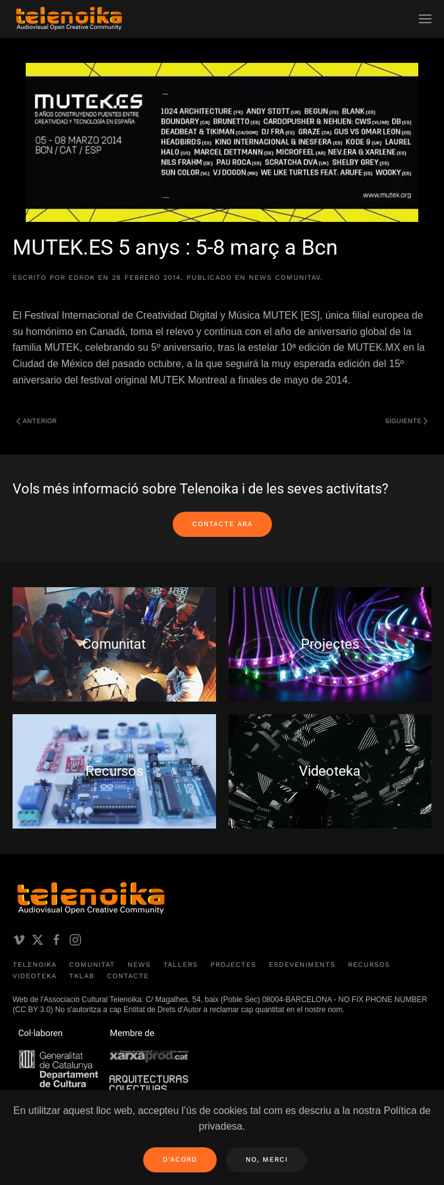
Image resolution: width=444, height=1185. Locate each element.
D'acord (180, 1159)
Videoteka (35, 976)
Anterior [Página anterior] (36, 421)
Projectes (233, 965)
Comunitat (92, 965)
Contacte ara (222, 524)
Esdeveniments (302, 965)
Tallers (180, 965)
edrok (81, 277)
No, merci (267, 1159)
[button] (425, 19)
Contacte (128, 976)
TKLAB (81, 976)
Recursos (369, 965)
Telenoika (35, 965)
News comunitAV (284, 277)
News (139, 965)
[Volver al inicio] (69, 19)
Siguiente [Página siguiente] (406, 421)
